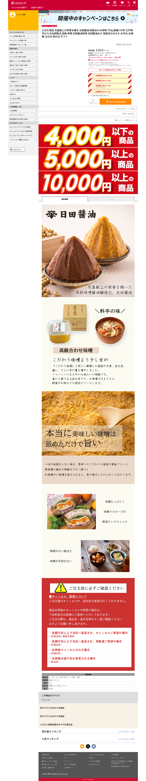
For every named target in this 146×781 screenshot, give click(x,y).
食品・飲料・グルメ (56, 12)
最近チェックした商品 (49, 761)
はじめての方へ (15, 103)
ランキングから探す (16, 69)
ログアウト (17, 149)
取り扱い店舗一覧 (48, 768)
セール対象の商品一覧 (17, 36)
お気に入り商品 (47, 758)
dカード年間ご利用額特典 (18, 86)
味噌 (80, 12)
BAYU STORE (46, 700)
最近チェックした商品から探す (20, 61)
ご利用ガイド (14, 81)
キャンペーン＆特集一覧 (18, 40)
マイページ (67, 761)
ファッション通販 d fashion (19, 140)
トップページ (43, 12)
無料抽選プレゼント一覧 (18, 45)
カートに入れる (115, 101)
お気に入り (93, 103)
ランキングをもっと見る (126, 731)
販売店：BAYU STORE (124, 44)
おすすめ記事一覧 (70, 755)
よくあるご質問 (15, 98)
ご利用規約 (13, 111)
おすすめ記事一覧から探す (19, 74)
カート (66, 758)
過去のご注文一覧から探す (19, 65)
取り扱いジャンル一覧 (49, 764)
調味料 (67, 12)
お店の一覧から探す (16, 52)
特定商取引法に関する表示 (19, 119)
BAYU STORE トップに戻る (126, 109)
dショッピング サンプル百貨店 (20, 127)
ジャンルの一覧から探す (18, 57)
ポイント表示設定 (70, 764)
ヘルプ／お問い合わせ (17, 90)
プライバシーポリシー (17, 115)
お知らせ (13, 94)
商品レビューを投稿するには (125, 120)
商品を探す (45, 755)
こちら (65, 774)
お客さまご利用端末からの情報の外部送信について (121, 762)
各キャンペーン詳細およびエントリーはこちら (104, 60)
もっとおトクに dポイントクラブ (21, 135)
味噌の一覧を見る (128, 113)
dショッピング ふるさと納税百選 (21, 131)
